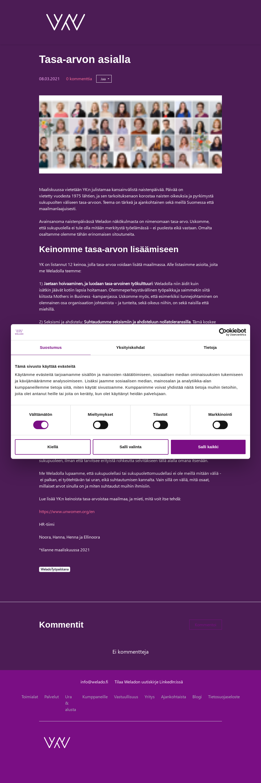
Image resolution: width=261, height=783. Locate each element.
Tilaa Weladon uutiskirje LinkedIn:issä (149, 681)
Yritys (150, 696)
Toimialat (30, 696)
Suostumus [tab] (51, 347)
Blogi (197, 696)
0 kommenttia (79, 78)
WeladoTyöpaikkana (54, 569)
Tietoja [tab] (210, 347)
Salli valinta (131, 447)
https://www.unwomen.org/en (67, 511)
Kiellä (52, 447)
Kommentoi (205, 624)
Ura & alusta (70, 703)
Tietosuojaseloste (224, 696)
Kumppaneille (95, 696)
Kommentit (61, 624)
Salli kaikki (208, 447)
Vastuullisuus (126, 696)
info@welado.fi (94, 681)
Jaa (104, 79)
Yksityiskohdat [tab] (130, 347)
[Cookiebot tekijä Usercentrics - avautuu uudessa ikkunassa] (223, 332)
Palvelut (51, 696)
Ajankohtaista (173, 696)
